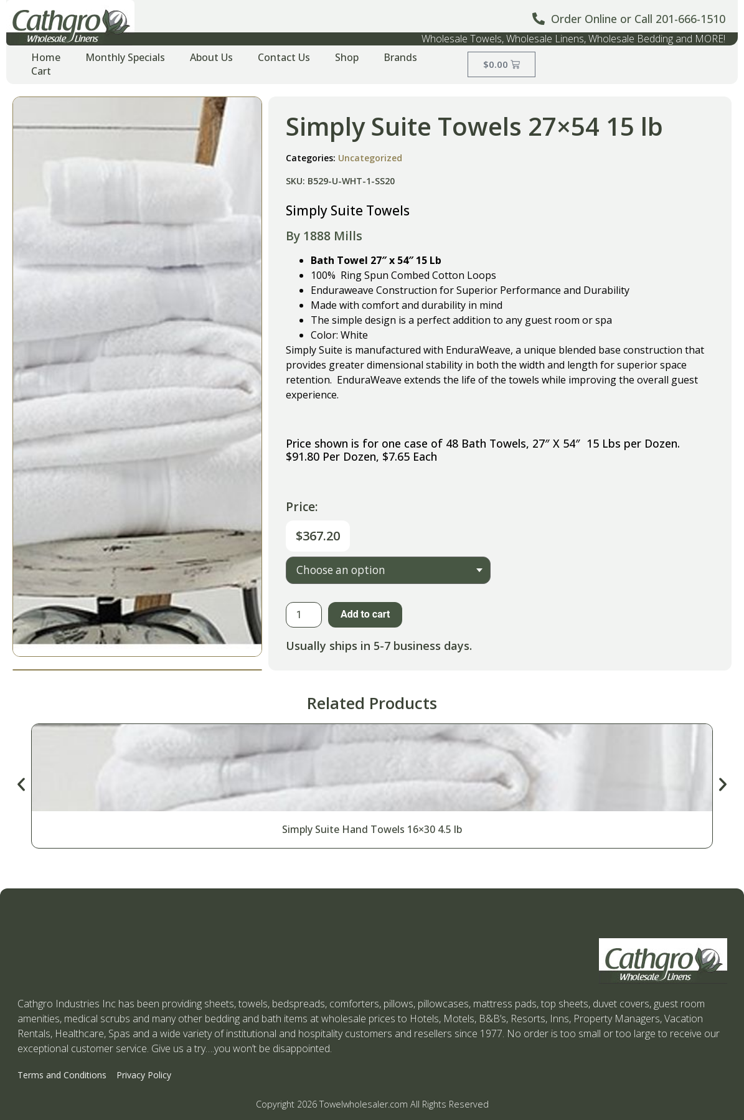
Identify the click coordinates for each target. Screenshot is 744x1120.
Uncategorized (370, 158)
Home (45, 57)
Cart (41, 71)
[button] (21, 784)
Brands (400, 57)
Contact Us (284, 57)
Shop (347, 57)
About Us (211, 57)
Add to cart (365, 614)
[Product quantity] (304, 615)
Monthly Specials (125, 57)
